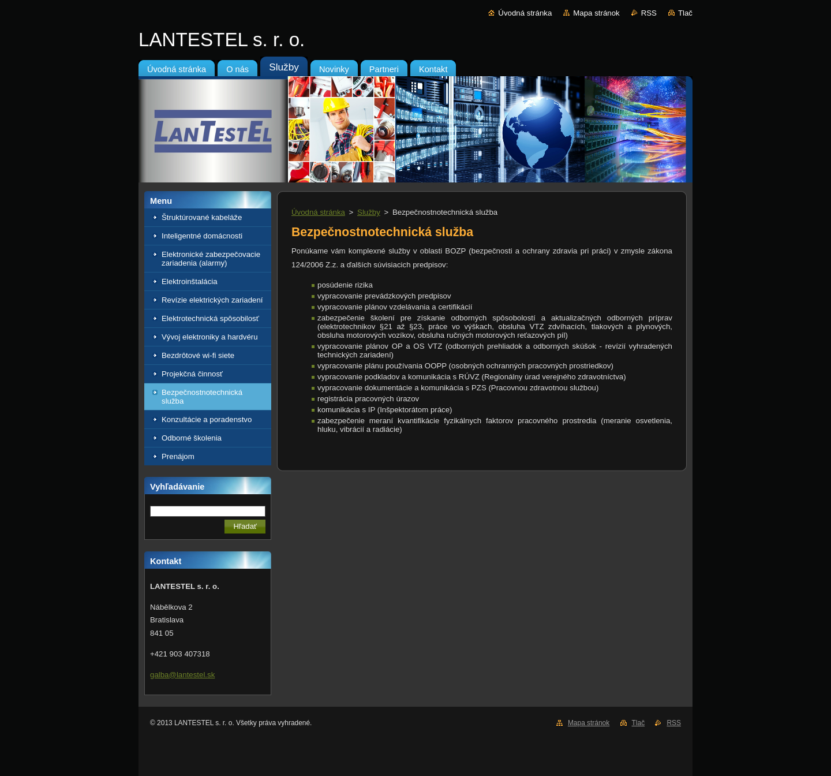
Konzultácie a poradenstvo (207, 419)
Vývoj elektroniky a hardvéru (210, 337)
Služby (368, 212)
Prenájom (178, 456)
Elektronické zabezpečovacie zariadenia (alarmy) (211, 258)
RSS (649, 13)
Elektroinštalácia (190, 281)
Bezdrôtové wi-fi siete (198, 355)
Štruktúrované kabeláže (202, 217)
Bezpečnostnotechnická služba (202, 396)
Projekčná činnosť (192, 374)
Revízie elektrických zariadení (212, 300)
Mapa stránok (596, 13)
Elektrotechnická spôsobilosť (210, 318)
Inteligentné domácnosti (202, 236)
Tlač (685, 13)
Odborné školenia (192, 438)
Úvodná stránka (525, 13)
